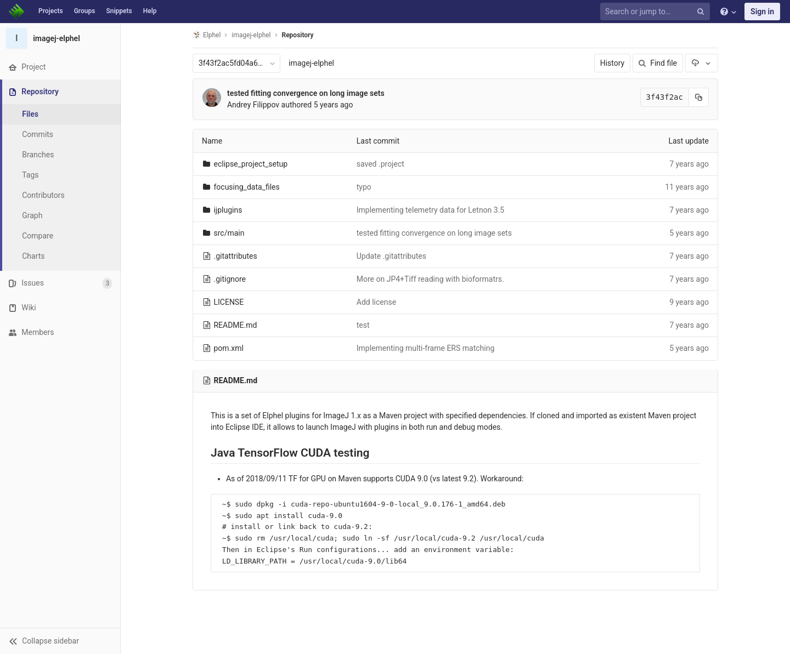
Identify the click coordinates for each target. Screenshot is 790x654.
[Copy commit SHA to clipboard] (699, 97)
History (612, 63)
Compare (37, 235)
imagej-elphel (311, 63)
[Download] (701, 63)
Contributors (43, 195)
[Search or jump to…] (656, 12)
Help (150, 11)
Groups (84, 11)
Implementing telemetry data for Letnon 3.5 (430, 210)
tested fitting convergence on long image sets (306, 93)
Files (30, 114)
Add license (376, 302)
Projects (50, 11)
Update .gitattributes (391, 256)
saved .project (380, 164)
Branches (38, 154)
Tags (30, 174)
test (363, 325)
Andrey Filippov (253, 104)
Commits (37, 134)
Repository (298, 35)
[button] (60, 641)
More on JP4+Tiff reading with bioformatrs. (430, 279)
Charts (33, 256)
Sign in (762, 11)
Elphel (207, 35)
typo (364, 187)
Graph (32, 215)
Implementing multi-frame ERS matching (426, 348)
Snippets (119, 11)
